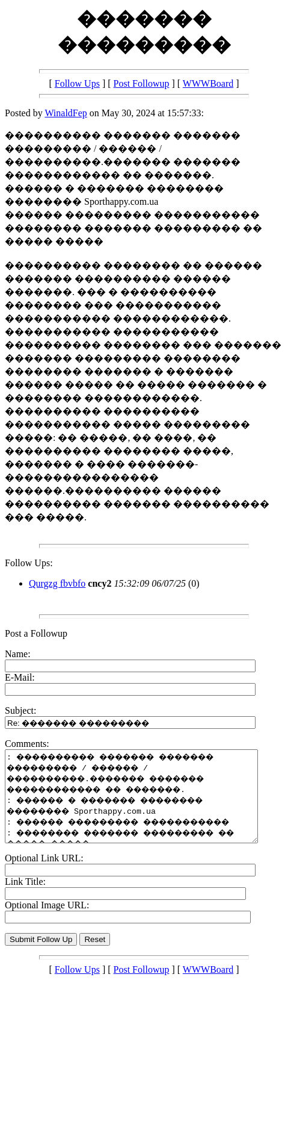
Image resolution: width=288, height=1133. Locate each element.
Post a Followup (36, 633)
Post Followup (142, 83)
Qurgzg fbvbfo (57, 583)
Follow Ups (77, 83)
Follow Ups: (29, 563)
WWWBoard (208, 83)
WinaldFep (65, 113)
